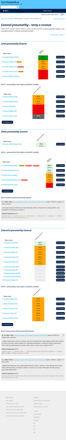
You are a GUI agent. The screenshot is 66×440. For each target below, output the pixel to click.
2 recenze (38, 98)
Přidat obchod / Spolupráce (41, 400)
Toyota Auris (33, 202)
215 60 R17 (42, 335)
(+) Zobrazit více (7, 122)
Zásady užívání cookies (40, 406)
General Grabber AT (11, 252)
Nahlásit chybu (37, 403)
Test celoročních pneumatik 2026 (16, 412)
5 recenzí (38, 305)
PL (34, 426)
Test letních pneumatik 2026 (14, 409)
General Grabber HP (11, 270)
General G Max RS (10, 106)
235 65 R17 (41, 360)
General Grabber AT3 (12, 247)
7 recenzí (38, 310)
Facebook (36, 417)
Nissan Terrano (32, 360)
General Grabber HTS (12, 257)
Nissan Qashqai (33, 335)
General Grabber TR (11, 280)
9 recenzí (43, 68)
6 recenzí (49, 167)
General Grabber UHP (12, 266)
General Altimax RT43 (11, 318)
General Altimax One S (10, 71)
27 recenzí (40, 249)
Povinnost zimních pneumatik (15, 416)
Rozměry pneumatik (12, 403)
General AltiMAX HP (10, 111)
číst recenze (60, 57)
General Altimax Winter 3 (11, 165)
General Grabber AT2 (12, 262)
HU (34, 429)
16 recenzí (43, 73)
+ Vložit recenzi (47, 11)
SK (34, 423)
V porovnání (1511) (59, 18)
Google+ (36, 420)
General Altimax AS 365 (12, 273)
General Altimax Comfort (11, 76)
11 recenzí (38, 112)
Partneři (35, 397)
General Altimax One (10, 116)
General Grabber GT (9, 62)
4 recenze (43, 58)
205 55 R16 (41, 202)
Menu (6, 11)
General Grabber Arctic (10, 184)
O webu (35, 411)
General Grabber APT (11, 299)
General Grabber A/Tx (11, 303)
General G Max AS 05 (10, 308)
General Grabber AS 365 (13, 276)
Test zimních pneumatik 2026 (15, 406)
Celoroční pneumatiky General (24, 31)
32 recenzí (38, 103)
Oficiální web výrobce (57, 34)
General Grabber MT (10, 313)
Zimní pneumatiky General (53, 29)
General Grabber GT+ (10, 66)
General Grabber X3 (11, 242)
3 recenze (41, 145)
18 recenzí (40, 254)
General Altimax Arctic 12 (11, 170)
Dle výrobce (9, 397)
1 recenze (38, 117)
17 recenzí (43, 63)
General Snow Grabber (10, 175)
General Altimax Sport (11, 101)
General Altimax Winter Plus (12, 180)
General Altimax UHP (10, 96)
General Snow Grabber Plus (12, 144)
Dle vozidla (9, 400)
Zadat (62, 14)
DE (34, 432)
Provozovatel (37, 414)
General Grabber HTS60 (11, 57)
